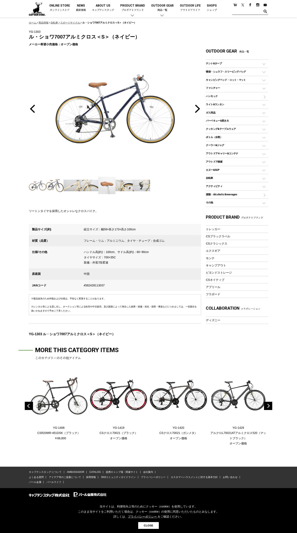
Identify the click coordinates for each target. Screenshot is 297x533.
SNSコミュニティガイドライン (118, 477)
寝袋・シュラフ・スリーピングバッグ (226, 71)
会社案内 (148, 472)
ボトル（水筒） (214, 137)
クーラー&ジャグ (215, 145)
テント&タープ (214, 63)
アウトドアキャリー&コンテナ (222, 153)
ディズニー (213, 320)
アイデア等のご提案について (65, 477)
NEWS (81, 8)
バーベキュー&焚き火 (217, 120)
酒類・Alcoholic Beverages (221, 194)
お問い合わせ (230, 477)
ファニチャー (213, 87)
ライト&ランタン (215, 104)
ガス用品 (210, 112)
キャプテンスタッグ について (45, 472)
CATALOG (95, 472)
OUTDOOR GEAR (162, 8)
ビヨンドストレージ (219, 272)
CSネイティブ (215, 279)
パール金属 (35, 482)
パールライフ (53, 482)
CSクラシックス (216, 243)
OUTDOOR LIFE (190, 8)
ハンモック (212, 96)
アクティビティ (214, 186)
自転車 (209, 177)
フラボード (213, 294)
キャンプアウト (216, 265)
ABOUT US (103, 8)
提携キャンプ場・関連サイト (122, 472)
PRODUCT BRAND (132, 8)
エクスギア (213, 250)
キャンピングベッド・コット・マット (226, 79)
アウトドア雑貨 (214, 161)
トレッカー (213, 229)
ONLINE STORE (59, 8)
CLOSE (148, 525)
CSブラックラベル (218, 236)
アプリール (213, 287)
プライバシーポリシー (153, 477)
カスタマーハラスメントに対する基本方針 (193, 477)
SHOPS (212, 8)
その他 (209, 202)
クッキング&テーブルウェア (221, 128)
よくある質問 (36, 477)
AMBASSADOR (75, 472)
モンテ (210, 258)
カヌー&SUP (212, 169)
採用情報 (91, 477)
